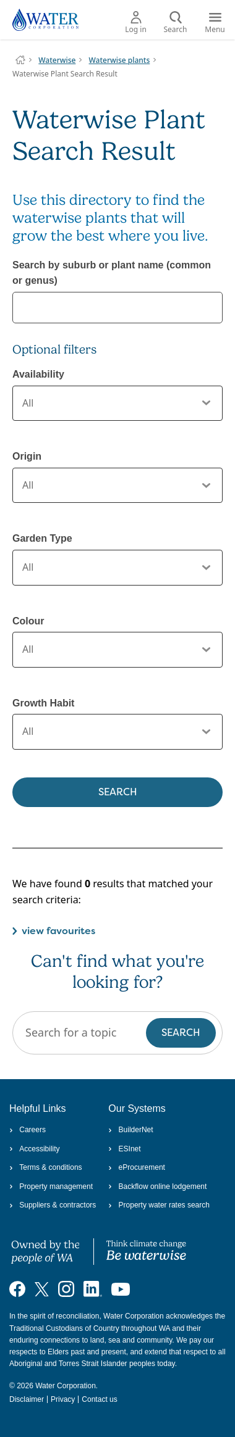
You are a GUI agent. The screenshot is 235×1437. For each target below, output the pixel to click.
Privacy (63, 1399)
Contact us (99, 1399)
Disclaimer (26, 1399)
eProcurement (136, 1167)
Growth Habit (43, 703)
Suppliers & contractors (52, 1205)
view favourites (58, 930)
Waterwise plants (119, 60)
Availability (38, 374)
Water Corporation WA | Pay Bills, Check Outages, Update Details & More (20, 60)
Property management (51, 1186)
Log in (136, 23)
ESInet (124, 1149)
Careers (27, 1129)
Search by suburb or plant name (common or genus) (111, 273)
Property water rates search (159, 1205)
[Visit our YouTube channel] (120, 1289)
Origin (26, 456)
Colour (28, 621)
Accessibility (34, 1149)
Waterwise (56, 60)
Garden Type (42, 538)
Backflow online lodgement (157, 1186)
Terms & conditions (45, 1167)
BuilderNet (130, 1129)
